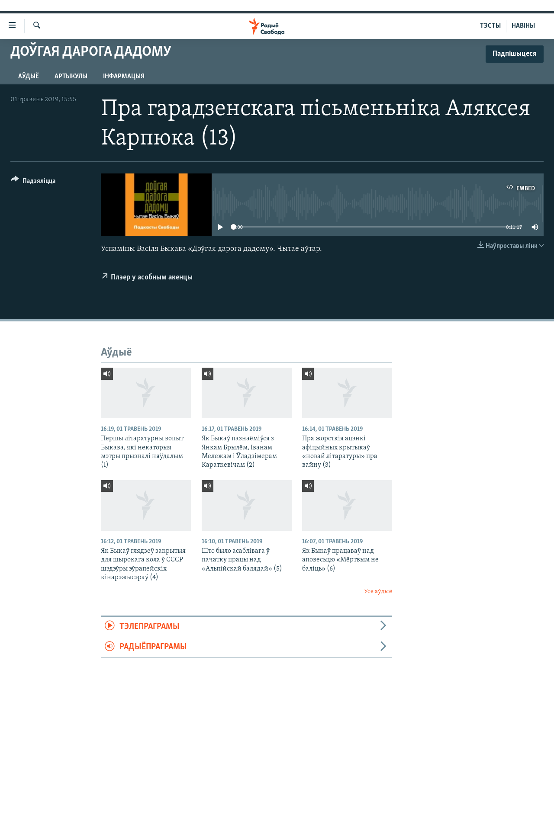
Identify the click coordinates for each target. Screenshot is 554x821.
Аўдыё (28, 76)
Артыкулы (71, 76)
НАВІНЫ (523, 25)
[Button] (33, 182)
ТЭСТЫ (490, 25)
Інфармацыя (124, 76)
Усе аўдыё (378, 591)
